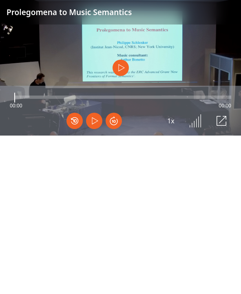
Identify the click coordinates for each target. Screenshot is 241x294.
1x (170, 120)
